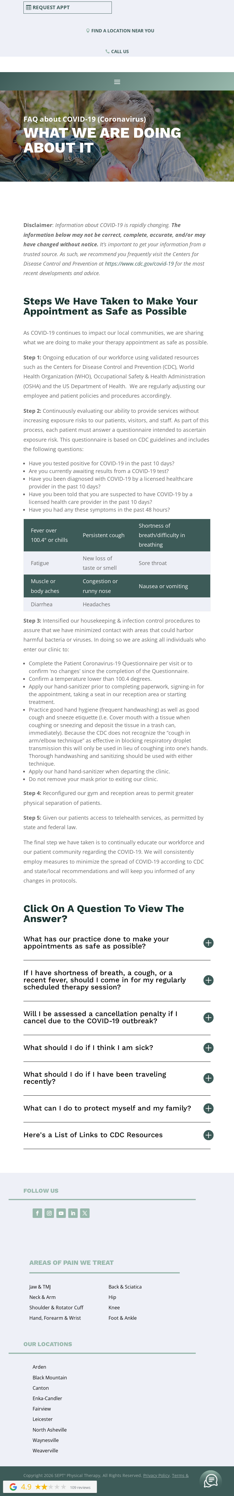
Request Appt (51, 7)
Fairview (42, 1408)
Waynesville (46, 1440)
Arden (39, 1367)
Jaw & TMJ (40, 1287)
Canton (41, 1388)
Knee (114, 1307)
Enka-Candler (47, 1398)
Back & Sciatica (125, 1287)
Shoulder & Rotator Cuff (56, 1307)
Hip (112, 1297)
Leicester (43, 1419)
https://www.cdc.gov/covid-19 (139, 263)
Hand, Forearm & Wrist (55, 1318)
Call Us (120, 51)
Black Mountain (50, 1377)
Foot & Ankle (123, 1318)
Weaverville (45, 1450)
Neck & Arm (42, 1297)
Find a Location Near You (122, 31)
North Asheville (50, 1430)
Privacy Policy (156, 1475)
